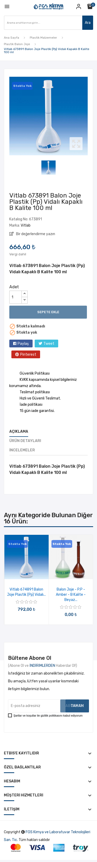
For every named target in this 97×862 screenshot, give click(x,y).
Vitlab (26, 225)
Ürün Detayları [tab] (25, 441)
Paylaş (23, 343)
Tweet (48, 343)
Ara (88, 22)
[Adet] (15, 297)
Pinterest (28, 354)
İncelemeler (22, 450)
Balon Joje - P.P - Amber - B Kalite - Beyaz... (71, 594)
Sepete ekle (48, 312)
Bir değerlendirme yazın (35, 234)
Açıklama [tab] (18, 431)
